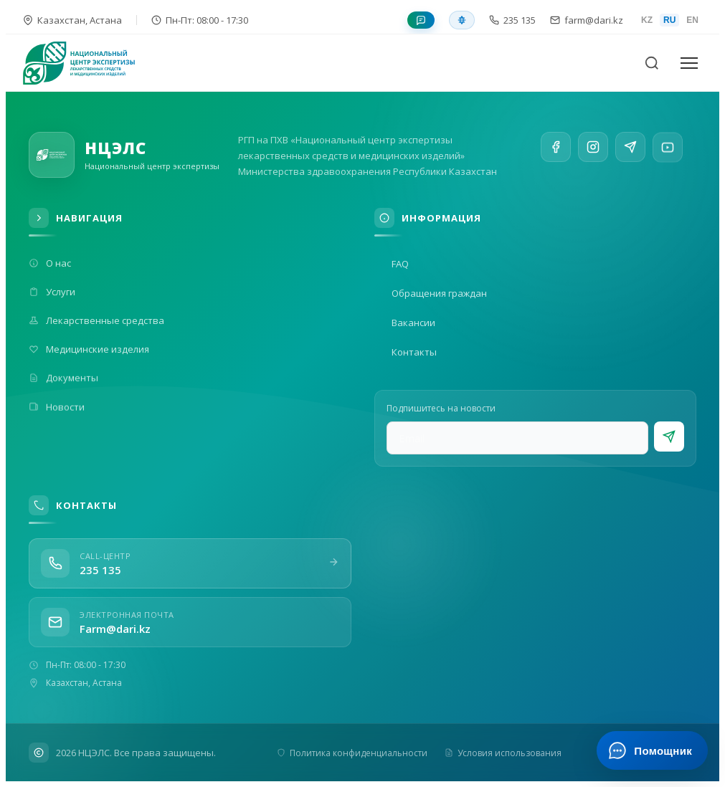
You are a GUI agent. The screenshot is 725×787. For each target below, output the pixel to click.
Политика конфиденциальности (352, 753)
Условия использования (503, 753)
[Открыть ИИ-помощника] (652, 750)
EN (692, 20)
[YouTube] (668, 157)
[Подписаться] (669, 436)
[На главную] (87, 63)
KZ (647, 20)
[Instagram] (593, 149)
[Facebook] (556, 148)
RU (669, 20)
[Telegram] (630, 153)
